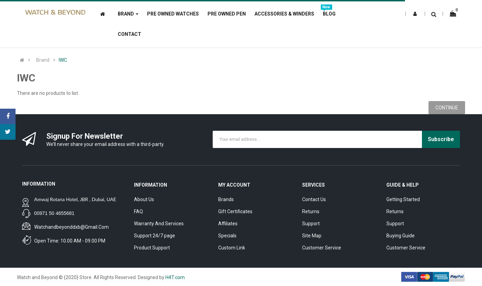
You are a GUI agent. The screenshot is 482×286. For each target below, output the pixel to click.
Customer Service (321, 247)
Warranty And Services (159, 223)
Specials (227, 235)
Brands (226, 199)
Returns (310, 211)
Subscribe (441, 139)
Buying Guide (400, 235)
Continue (446, 107)
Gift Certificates (235, 211)
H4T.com (175, 277)
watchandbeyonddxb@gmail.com (71, 227)
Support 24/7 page (154, 235)
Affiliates (228, 223)
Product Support (152, 247)
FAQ (138, 211)
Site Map (311, 235)
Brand (42, 60)
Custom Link (231, 247)
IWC (63, 60)
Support (311, 223)
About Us (144, 199)
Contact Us (314, 199)
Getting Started (403, 199)
